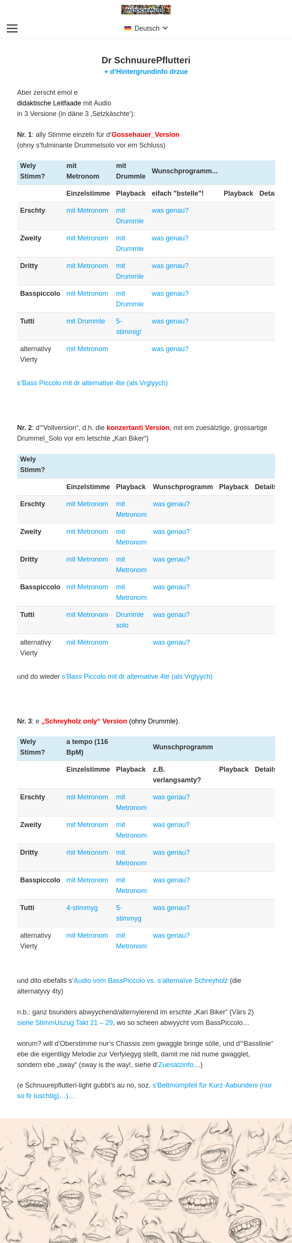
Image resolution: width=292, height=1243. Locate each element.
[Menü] (12, 28)
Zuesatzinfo (175, 1065)
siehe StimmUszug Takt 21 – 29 (65, 1022)
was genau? (170, 210)
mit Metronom (87, 210)
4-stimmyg (82, 908)
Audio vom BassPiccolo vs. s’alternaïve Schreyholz (151, 980)
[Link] (146, 9)
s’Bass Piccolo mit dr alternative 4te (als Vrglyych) (92, 383)
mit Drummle (85, 321)
